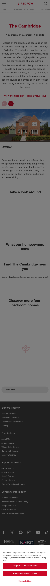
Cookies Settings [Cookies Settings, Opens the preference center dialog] (24, 581)
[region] (25, 565)
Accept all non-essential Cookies (25, 566)
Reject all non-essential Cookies (25, 574)
